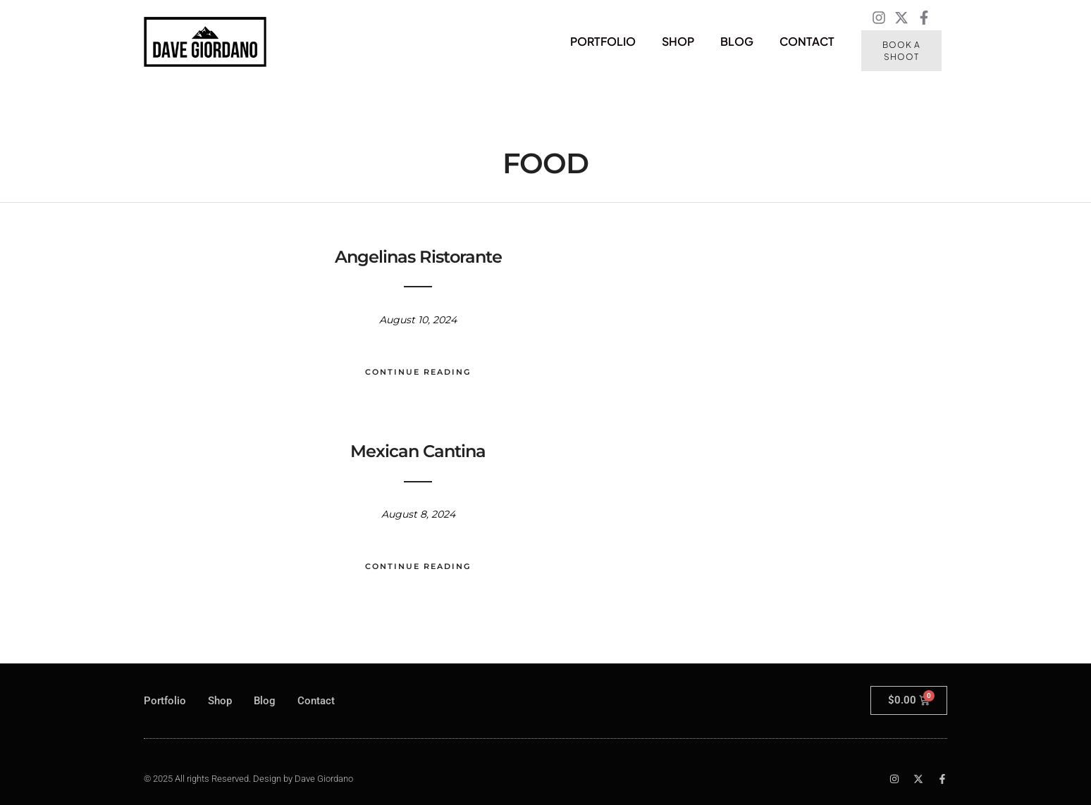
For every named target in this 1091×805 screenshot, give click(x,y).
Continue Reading (418, 372)
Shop (678, 41)
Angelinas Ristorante (418, 257)
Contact (806, 41)
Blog (736, 41)
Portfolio (603, 41)
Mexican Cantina (418, 451)
